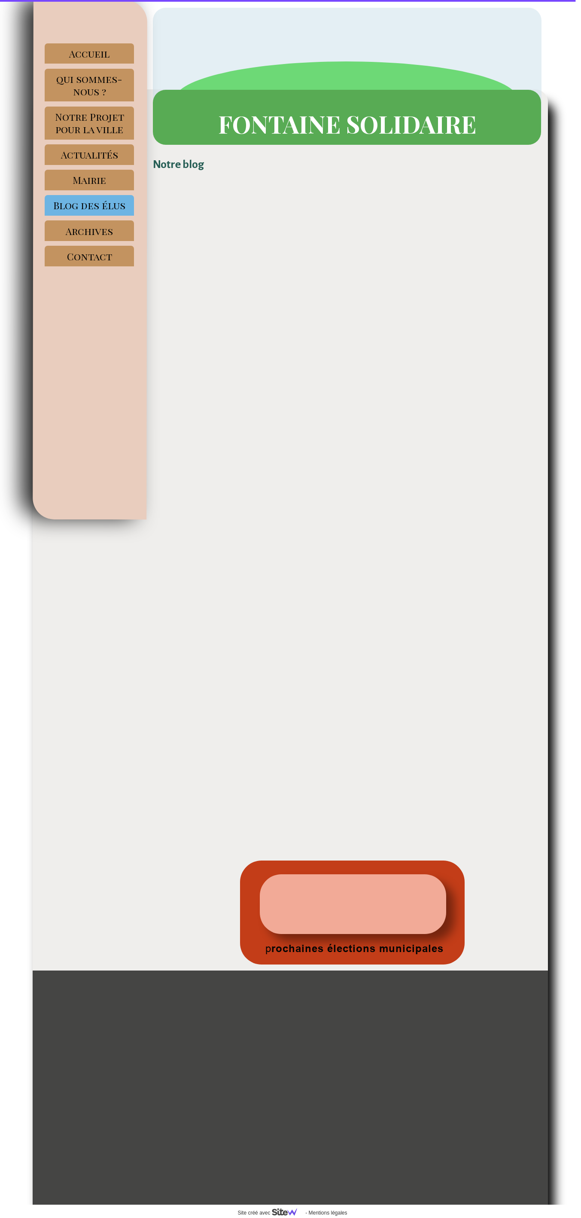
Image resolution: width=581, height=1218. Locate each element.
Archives (89, 231)
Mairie (89, 179)
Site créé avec (270, 1213)
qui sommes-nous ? (89, 85)
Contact (89, 256)
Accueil (89, 53)
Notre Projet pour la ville (89, 123)
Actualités (89, 154)
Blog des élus (89, 205)
